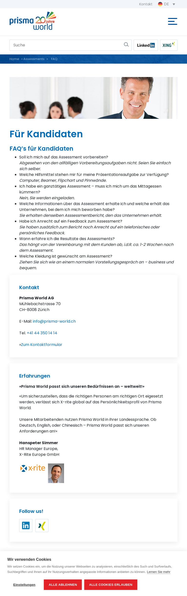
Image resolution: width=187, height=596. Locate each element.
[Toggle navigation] (173, 20)
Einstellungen (24, 585)
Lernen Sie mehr (158, 572)
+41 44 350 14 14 (42, 333)
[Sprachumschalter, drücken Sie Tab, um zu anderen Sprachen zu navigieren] (167, 4)
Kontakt (145, 4)
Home (14, 59)
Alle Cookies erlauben (110, 585)
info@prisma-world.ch (54, 321)
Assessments (34, 59)
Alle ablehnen (63, 585)
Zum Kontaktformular (41, 344)
